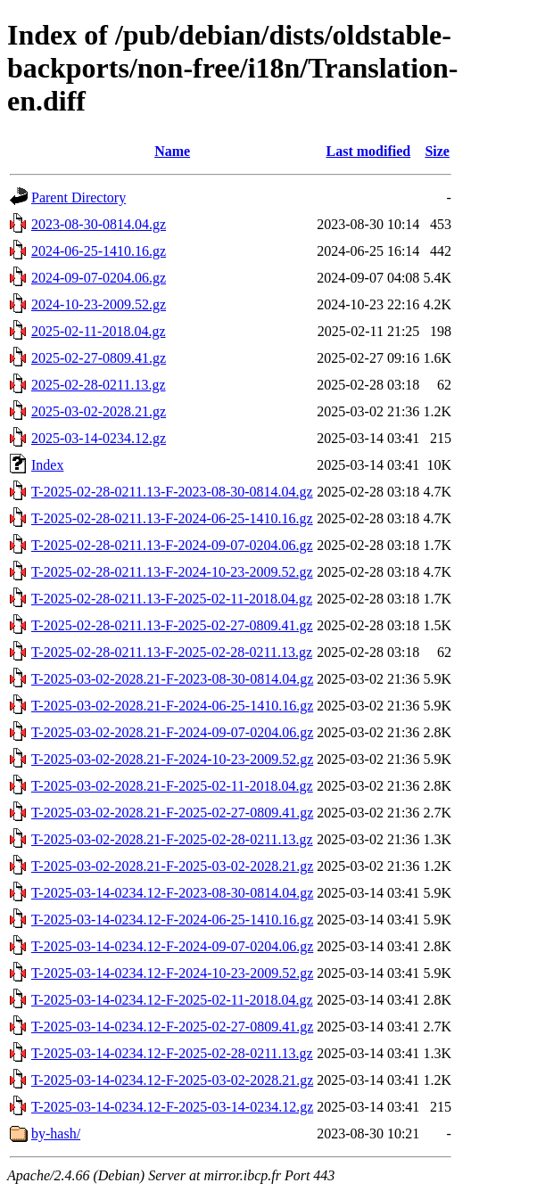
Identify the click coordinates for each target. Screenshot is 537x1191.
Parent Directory (78, 197)
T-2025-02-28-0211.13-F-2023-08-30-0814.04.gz (172, 491)
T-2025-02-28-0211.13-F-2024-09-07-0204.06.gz (172, 545)
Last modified (368, 151)
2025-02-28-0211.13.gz (98, 384)
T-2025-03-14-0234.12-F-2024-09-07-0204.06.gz (172, 946)
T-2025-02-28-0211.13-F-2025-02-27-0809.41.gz (172, 625)
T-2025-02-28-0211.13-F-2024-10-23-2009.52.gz (172, 571)
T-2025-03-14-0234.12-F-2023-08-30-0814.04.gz (172, 892)
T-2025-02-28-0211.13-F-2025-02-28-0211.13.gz (171, 652)
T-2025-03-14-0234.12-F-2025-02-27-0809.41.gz (172, 1026)
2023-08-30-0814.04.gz (98, 224)
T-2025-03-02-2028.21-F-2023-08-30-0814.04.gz (172, 678)
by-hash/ (55, 1133)
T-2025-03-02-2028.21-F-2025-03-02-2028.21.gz (172, 866)
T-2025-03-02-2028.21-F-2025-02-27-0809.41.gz (172, 812)
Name (172, 151)
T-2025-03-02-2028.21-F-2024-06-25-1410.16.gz (172, 705)
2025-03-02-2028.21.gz (98, 411)
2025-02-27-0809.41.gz (98, 358)
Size (437, 151)
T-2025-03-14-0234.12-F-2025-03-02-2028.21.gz (172, 1080)
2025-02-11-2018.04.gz (98, 331)
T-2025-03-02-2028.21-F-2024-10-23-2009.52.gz (172, 759)
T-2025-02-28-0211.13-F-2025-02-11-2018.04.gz (171, 598)
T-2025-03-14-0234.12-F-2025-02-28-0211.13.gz (172, 1053)
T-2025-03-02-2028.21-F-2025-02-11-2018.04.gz (172, 785)
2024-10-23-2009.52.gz (98, 304)
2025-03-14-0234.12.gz (98, 438)
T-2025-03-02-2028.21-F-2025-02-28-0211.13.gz (172, 839)
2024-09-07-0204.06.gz (98, 277)
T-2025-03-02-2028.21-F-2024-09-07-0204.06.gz (172, 732)
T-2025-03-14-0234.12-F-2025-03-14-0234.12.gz (172, 1106)
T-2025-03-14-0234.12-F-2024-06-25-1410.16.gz (172, 919)
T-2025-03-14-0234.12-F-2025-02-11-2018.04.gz (172, 999)
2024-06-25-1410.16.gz (98, 251)
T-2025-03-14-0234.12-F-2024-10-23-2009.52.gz (172, 973)
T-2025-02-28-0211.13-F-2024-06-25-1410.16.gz (172, 518)
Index (47, 464)
